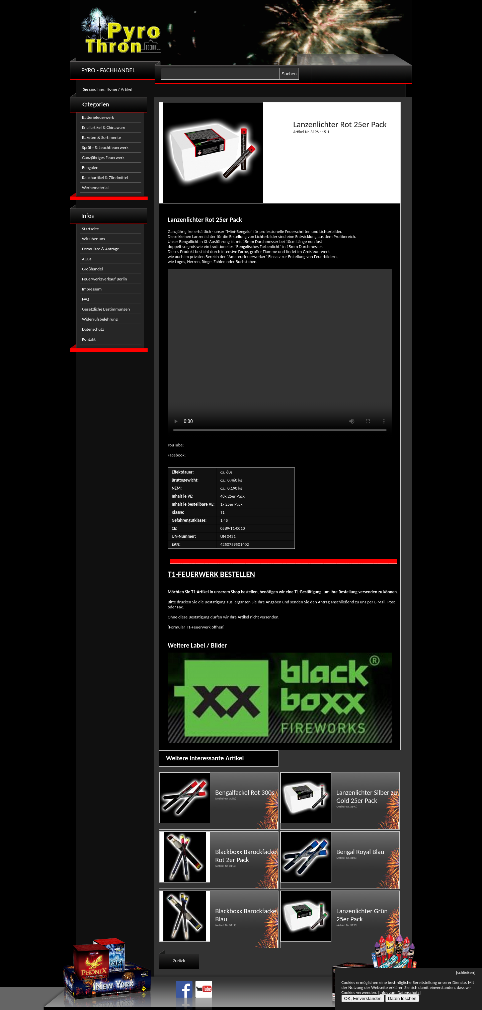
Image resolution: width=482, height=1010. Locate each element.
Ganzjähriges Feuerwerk (103, 157)
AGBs (86, 258)
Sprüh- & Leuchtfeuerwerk (105, 147)
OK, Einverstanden (363, 998)
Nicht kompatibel (280, 353)
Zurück (179, 960)
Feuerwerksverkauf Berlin (104, 278)
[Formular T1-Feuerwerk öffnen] (196, 626)
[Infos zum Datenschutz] (399, 992)
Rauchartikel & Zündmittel (105, 177)
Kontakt (89, 339)
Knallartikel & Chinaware (103, 127)
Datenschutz (93, 329)
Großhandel (92, 268)
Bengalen (90, 167)
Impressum (92, 288)
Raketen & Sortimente (101, 137)
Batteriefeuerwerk (98, 117)
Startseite (90, 228)
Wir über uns (93, 238)
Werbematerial (95, 187)
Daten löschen (402, 998)
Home (111, 89)
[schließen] (465, 972)
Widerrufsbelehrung (100, 319)
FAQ (85, 299)
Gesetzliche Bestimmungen (106, 309)
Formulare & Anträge (100, 248)
